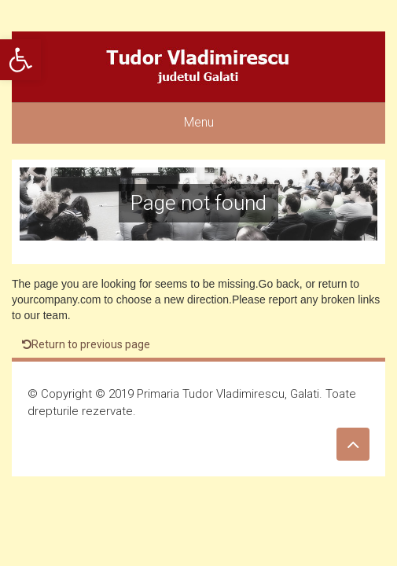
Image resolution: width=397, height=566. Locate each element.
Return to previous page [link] (86, 344)
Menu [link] (199, 122)
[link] (20, 59)
